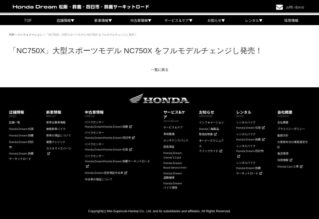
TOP (27, 20)
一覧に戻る (159, 69)
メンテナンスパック (175, 140)
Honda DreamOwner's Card (172, 155)
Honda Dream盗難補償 (172, 175)
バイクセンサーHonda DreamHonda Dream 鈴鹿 (106, 124)
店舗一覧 (14, 122)
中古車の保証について (98, 179)
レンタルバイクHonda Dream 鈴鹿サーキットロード (248, 168)
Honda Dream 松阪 (21, 129)
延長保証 (168, 146)
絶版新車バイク (56, 129)
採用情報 (291, 20)
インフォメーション (211, 122)
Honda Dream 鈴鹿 (21, 135)
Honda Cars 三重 (288, 166)
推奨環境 (282, 153)
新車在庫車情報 (56, 122)
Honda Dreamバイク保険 (172, 185)
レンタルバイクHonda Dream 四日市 (250, 148)
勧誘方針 (282, 135)
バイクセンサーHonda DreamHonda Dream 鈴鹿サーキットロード (117, 158)
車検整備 (168, 134)
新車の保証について (58, 135)
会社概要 (282, 122)
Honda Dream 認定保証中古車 (104, 173)
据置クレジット (56, 142)
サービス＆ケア (173, 127)
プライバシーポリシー (291, 129)
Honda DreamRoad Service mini (174, 165)
